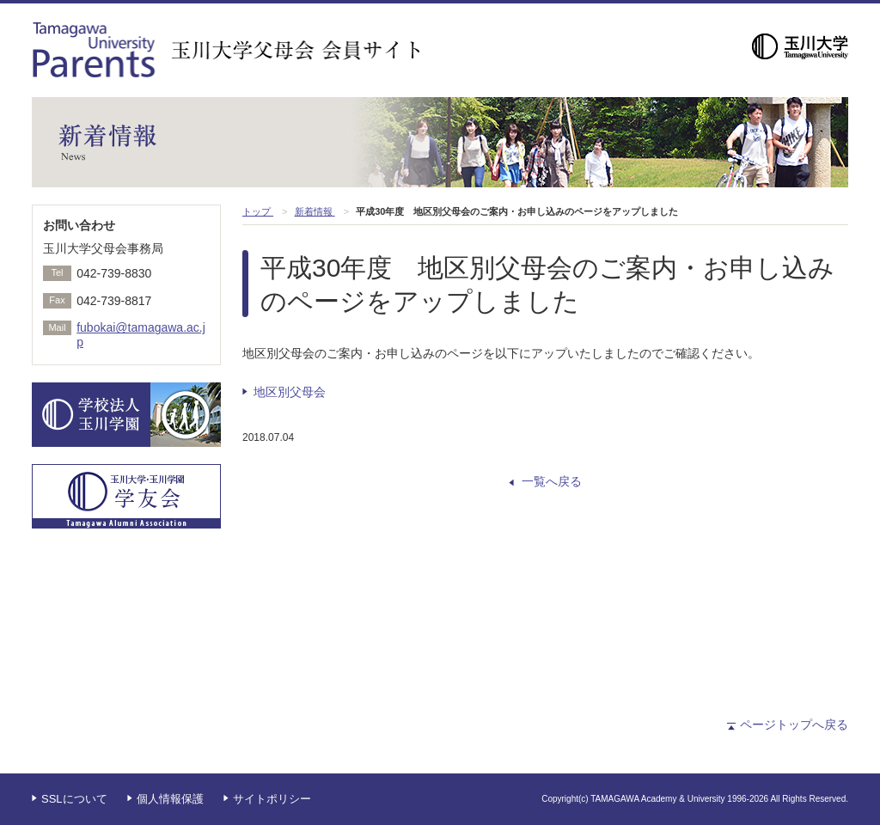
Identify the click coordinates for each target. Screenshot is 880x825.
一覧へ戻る (552, 481)
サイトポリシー (272, 798)
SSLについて (74, 798)
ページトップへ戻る (794, 724)
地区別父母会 (290, 392)
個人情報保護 (170, 798)
